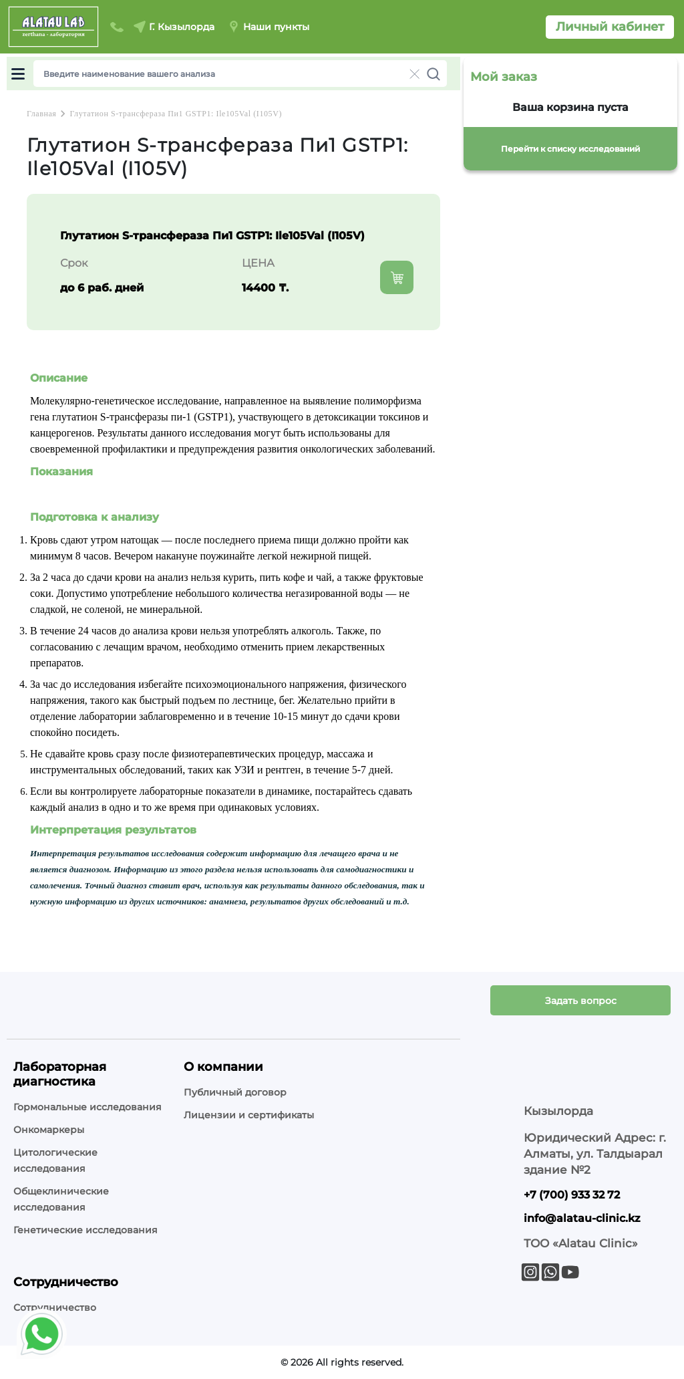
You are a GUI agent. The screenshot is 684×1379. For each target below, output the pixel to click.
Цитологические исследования (55, 1160)
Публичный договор (235, 1092)
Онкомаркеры (48, 1130)
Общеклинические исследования (61, 1199)
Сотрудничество (54, 1307)
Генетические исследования (85, 1230)
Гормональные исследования (87, 1107)
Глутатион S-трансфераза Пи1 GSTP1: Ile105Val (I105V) (175, 113)
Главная (41, 113)
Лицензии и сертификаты (249, 1115)
